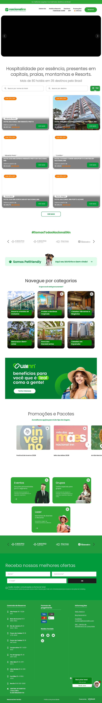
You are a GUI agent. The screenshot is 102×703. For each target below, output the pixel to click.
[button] (4, 36)
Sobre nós (42, 9)
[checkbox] (46, 588)
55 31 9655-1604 (15, 620)
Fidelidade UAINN (59, 11)
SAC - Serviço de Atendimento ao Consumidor (85, 625)
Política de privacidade (51, 699)
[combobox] (24, 89)
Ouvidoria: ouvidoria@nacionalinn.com (84, 620)
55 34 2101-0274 (15, 663)
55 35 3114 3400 (16, 641)
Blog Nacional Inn (80, 615)
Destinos (67, 9)
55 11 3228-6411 (16, 613)
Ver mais (51, 214)
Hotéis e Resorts (55, 9)
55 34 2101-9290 (16, 670)
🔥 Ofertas (77, 11)
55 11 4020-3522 (17, 649)
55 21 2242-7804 (15, 627)
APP (69, 11)
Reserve (91, 10)
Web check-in (80, 612)
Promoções (77, 9)
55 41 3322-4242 (15, 677)
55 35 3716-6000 (16, 634)
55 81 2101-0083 (16, 684)
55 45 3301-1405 (15, 656)
